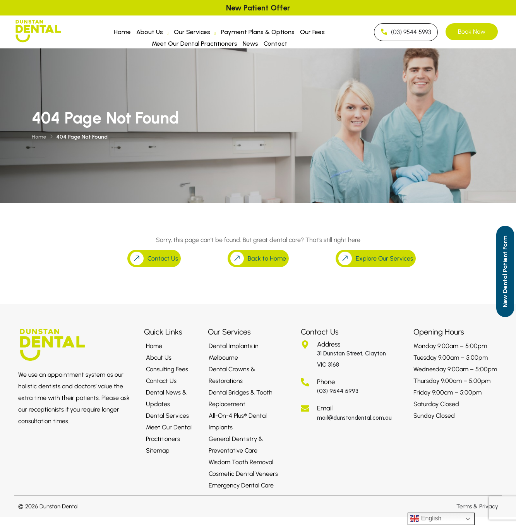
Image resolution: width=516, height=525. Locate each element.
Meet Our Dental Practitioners (194, 43)
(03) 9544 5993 (337, 391)
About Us (152, 33)
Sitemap (158, 450)
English (425, 518)
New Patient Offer (258, 7)
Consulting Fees (167, 369)
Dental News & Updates (166, 398)
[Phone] (305, 382)
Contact (275, 43)
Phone (326, 382)
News (250, 43)
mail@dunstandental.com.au (354, 417)
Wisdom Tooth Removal (241, 462)
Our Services (195, 33)
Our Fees (312, 32)
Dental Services (167, 415)
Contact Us (161, 380)
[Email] (305, 408)
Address (328, 344)
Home (122, 32)
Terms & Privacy (477, 506)
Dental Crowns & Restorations (232, 374)
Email (325, 408)
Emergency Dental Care (241, 485)
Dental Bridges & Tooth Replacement (241, 398)
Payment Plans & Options (258, 32)
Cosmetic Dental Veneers (243, 473)
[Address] (305, 344)
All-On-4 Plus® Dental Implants (238, 421)
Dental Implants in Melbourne (234, 351)
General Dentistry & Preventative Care (236, 444)
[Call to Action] (505, 271)
